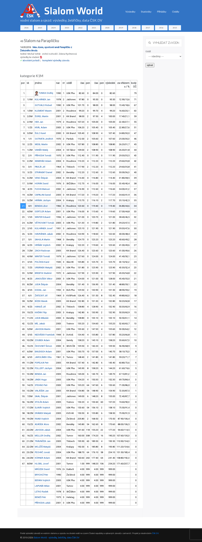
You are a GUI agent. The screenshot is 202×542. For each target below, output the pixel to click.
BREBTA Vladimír (43, 273)
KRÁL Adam (41, 127)
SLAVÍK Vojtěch (42, 407)
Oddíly (175, 11)
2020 (107, 28)
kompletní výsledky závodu (55, 60)
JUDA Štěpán (41, 284)
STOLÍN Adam (42, 402)
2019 (121, 28)
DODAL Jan (40, 290)
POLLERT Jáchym (43, 368)
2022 (80, 28)
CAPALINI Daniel (43, 194)
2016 (161, 28)
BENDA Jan (40, 374)
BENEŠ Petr (40, 497)
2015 (175, 28)
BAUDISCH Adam (43, 351)
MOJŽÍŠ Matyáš (43, 446)
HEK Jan (39, 122)
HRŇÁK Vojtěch (42, 245)
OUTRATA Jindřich (44, 138)
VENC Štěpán (41, 178)
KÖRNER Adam (42, 458)
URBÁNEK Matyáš (44, 267)
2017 (148, 28)
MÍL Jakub (40, 323)
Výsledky (130, 11)
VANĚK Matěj (41, 150)
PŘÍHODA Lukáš (42, 502)
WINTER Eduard (42, 217)
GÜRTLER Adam (43, 211)
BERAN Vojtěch (42, 480)
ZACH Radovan (42, 250)
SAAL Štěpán (41, 396)
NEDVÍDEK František (44, 334)
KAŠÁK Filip (41, 312)
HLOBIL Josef (42, 463)
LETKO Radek (41, 491)
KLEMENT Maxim (43, 110)
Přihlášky (162, 11)
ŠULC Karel (40, 133)
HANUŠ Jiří (40, 306)
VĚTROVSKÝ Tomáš (44, 222)
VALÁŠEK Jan (42, 390)
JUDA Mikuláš (42, 318)
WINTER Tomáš (42, 256)
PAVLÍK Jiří (40, 166)
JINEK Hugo (41, 379)
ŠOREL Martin (41, 116)
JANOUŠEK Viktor (43, 278)
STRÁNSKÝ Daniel (43, 172)
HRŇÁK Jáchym (43, 200)
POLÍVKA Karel (42, 262)
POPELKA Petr (42, 362)
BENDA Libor (41, 206)
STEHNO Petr (41, 385)
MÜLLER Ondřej (42, 435)
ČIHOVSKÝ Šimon (43, 346)
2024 (53, 28)
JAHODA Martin (42, 329)
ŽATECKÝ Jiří (41, 295)
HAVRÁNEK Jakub (44, 234)
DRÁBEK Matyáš (43, 413)
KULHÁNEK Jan (42, 99)
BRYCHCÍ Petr (41, 474)
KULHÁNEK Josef (44, 228)
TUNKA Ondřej (46, 93)
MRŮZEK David (42, 469)
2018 (134, 28)
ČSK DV (155, 533)
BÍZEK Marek (41, 301)
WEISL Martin (41, 144)
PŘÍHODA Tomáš (43, 155)
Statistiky (146, 11)
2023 (67, 28)
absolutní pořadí (31, 60)
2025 (40, 28)
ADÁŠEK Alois (42, 424)
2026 (26, 28)
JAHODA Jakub (42, 430)
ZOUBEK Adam (42, 340)
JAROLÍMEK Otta (43, 357)
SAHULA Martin (42, 239)
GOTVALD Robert (43, 105)
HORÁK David (41, 183)
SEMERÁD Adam (43, 161)
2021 (94, 28)
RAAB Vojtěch (42, 418)
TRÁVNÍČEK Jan (42, 441)
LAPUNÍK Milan (42, 486)
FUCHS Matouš (42, 189)
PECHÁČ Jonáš (42, 452)
